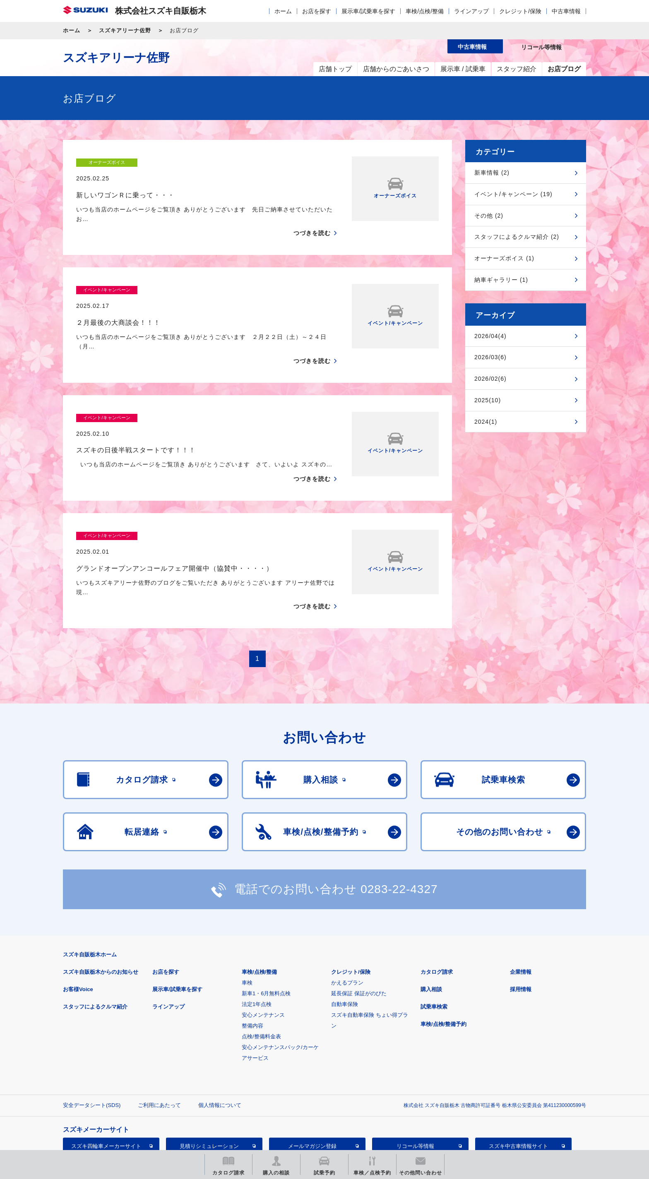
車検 (247, 926)
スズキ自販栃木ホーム (90, 898)
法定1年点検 (257, 948)
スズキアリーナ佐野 (125, 30)
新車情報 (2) (492, 172)
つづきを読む (312, 217)
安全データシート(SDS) (91, 1049)
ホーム (283, 11)
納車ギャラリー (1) (501, 279)
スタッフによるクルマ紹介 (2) (516, 236)
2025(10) (487, 400)
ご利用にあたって (159, 1049)
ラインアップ (471, 11)
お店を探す (316, 11)
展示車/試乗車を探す (368, 11)
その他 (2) (488, 215)
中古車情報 (566, 11)
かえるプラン (347, 926)
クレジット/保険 (520, 11)
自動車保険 (344, 948)
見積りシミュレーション (209, 1090)
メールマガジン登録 (312, 1090)
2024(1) (485, 421)
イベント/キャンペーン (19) (513, 194)
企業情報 (520, 915)
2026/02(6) (490, 378)
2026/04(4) (490, 336)
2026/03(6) (490, 357)
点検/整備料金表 (261, 980)
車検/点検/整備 (425, 11)
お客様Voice (78, 933)
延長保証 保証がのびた (359, 937)
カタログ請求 (437, 915)
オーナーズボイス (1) (504, 258)
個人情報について (219, 1049)
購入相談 (431, 933)
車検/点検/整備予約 (443, 968)
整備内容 (252, 969)
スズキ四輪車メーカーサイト (106, 1090)
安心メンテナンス (263, 959)
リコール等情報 (415, 1090)
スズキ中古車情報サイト (518, 1090)
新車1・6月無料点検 (266, 937)
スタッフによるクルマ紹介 (95, 950)
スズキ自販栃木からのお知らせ (100, 915)
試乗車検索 (434, 950)
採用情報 (520, 933)
